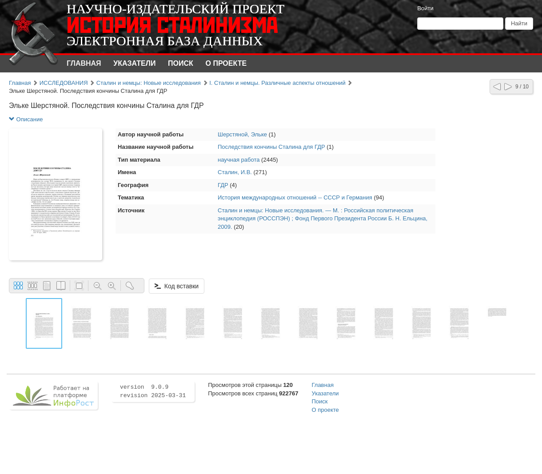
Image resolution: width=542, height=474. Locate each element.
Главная (84, 63)
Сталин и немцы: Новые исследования (148, 83)
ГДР (223, 185)
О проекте (226, 63)
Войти (425, 8)
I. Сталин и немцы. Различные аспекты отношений (277, 83)
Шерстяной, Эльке (242, 134)
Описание (26, 119)
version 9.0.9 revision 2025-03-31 (153, 391)
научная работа (239, 159)
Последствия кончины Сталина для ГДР (271, 146)
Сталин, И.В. (235, 172)
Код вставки (177, 286)
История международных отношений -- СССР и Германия (295, 197)
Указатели (134, 63)
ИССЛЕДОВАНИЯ (64, 83)
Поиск (180, 63)
